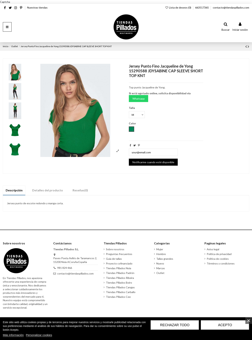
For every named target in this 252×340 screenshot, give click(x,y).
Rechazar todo (174, 325)
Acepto (225, 325)
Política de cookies (218, 258)
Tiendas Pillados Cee (118, 296)
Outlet (160, 272)
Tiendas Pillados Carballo (120, 292)
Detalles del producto (47, 190)
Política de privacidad (219, 254)
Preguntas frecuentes (119, 254)
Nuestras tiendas (37, 7)
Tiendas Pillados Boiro (119, 282)
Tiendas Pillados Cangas (120, 287)
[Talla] (137, 114)
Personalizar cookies (39, 335)
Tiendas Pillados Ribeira (120, 277)
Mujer (159, 249)
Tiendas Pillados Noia (118, 268)
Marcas (160, 268)
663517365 (202, 7)
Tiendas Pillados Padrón (120, 272)
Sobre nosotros (115, 249)
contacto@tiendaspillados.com (231, 7)
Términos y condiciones (221, 263)
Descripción (14, 190)
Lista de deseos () (178, 7)
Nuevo (160, 263)
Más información (13, 335)
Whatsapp (138, 98)
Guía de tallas (114, 258)
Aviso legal (213, 249)
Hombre (161, 254)
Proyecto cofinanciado (119, 263)
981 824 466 (64, 267)
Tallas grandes (164, 258)
